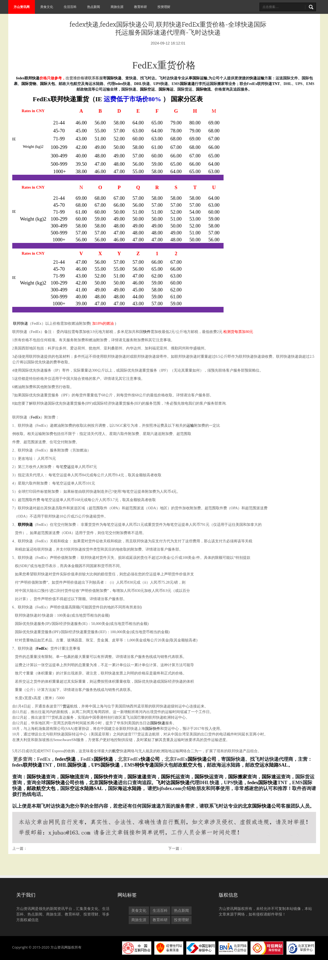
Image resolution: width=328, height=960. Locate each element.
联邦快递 (63, 99)
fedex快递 (65, 759)
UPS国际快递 (105, 765)
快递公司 (150, 759)
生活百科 (70, 7)
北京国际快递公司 (261, 806)
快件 (147, 332)
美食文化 (46, 7)
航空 (116, 751)
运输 (190, 426)
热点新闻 (93, 7)
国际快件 (152, 729)
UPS (156, 84)
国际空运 (147, 89)
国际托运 (170, 776)
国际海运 (166, 89)
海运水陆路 (129, 788)
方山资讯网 (22, 7)
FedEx (36, 417)
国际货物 (28, 84)
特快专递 (144, 765)
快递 (35, 78)
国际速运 (271, 776)
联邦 (28, 78)
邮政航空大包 (41, 788)
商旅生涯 (117, 7)
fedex (20, 78)
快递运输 (256, 78)
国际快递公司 (202, 759)
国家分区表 (187, 99)
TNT (276, 84)
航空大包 (192, 765)
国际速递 (187, 84)
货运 (66, 706)
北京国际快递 (103, 782)
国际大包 (47, 84)
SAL (283, 765)
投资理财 (163, 7)
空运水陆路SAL (86, 788)
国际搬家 (237, 776)
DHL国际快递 (72, 765)
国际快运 (204, 776)
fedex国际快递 (263, 782)
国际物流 (203, 89)
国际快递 (114, 78)
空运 (67, 467)
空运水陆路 (267, 765)
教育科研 (140, 7)
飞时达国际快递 (173, 782)
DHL (138, 84)
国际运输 (199, 78)
